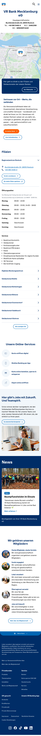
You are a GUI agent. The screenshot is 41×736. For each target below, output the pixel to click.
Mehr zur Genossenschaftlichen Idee (13, 660)
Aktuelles (24, 689)
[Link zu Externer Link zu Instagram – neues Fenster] (10, 728)
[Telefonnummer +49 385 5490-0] (11, 170)
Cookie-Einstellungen (8, 720)
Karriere (24, 686)
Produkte (5, 674)
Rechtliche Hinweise (28, 716)
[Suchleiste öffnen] (33, 4)
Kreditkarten (6, 703)
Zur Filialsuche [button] (30, 89)
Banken (23, 674)
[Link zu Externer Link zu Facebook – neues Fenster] (15, 728)
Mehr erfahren (10, 511)
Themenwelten (6, 678)
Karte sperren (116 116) (28, 678)
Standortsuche (26, 682)
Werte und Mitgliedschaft (10, 686)
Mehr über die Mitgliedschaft (20, 621)
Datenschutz (15, 716)
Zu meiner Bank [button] (11, 131)
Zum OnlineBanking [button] (12, 137)
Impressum (5, 716)
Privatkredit (5, 707)
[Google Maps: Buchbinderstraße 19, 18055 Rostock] (19, 167)
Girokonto (5, 700)
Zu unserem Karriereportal (13, 422)
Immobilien (5, 682)
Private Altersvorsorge (9, 711)
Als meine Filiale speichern (13, 181)
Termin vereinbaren (11, 176)
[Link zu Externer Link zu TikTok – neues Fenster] (20, 728)
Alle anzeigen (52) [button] (20, 326)
